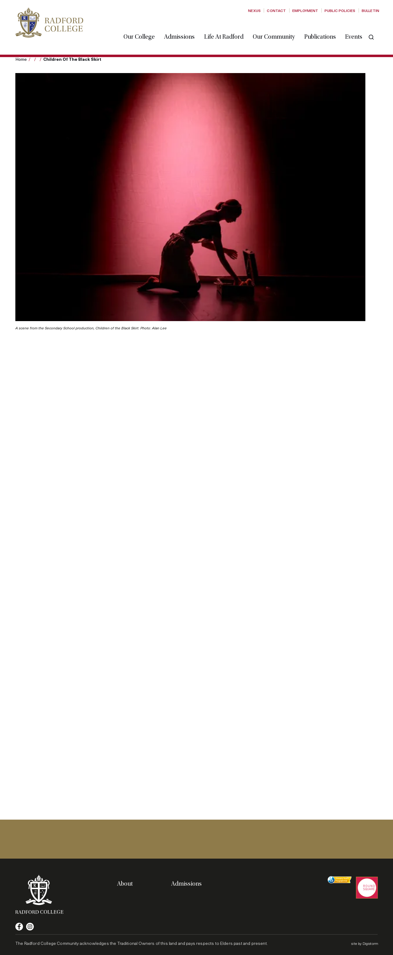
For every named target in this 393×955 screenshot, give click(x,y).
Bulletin (370, 10)
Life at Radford (227, 28)
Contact (276, 10)
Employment (305, 10)
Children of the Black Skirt (72, 59)
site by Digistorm (364, 943)
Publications (324, 28)
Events (358, 28)
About (125, 883)
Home (21, 59)
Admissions (183, 28)
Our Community (278, 28)
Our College (143, 28)
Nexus (254, 10)
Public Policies (340, 10)
